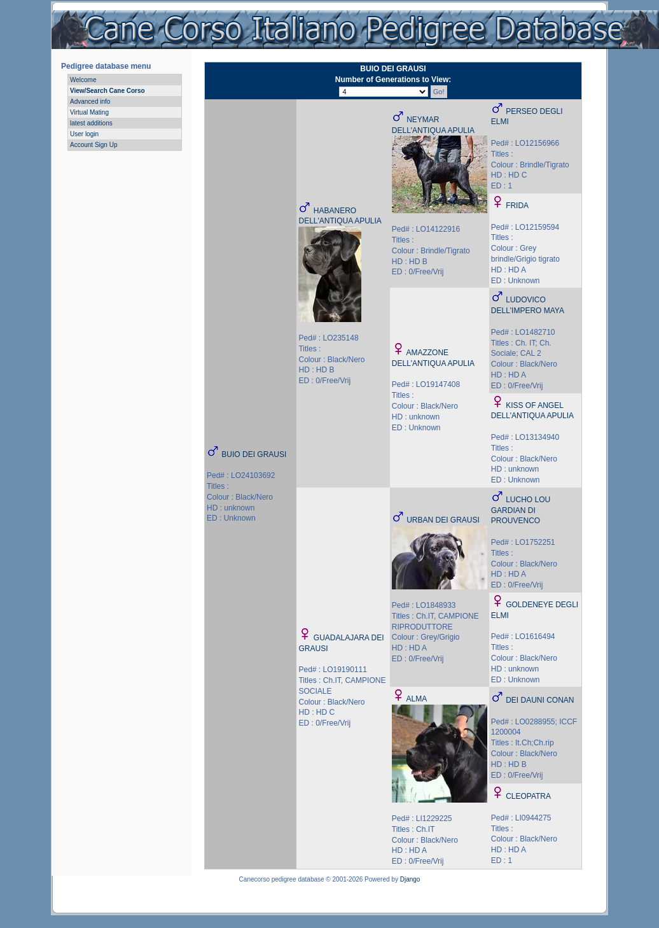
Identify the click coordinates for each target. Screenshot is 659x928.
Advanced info (90, 101)
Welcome (83, 79)
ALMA (416, 698)
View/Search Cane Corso (107, 90)
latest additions (91, 123)
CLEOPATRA (528, 796)
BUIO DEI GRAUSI (253, 454)
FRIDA (517, 205)
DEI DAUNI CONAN (540, 700)
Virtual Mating (89, 112)
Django (410, 879)
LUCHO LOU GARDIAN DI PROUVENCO (520, 510)
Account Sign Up (94, 144)
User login (84, 133)
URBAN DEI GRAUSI (443, 520)
